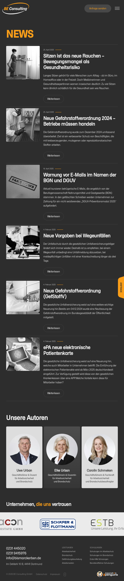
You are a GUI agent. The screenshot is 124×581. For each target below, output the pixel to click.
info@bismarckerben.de (23, 558)
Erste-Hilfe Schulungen (99, 559)
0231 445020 (15, 548)
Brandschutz (67, 555)
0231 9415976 (16, 553)
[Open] (117, 8)
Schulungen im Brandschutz (101, 555)
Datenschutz (41, 574)
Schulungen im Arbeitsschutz (102, 551)
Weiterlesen (53, 98)
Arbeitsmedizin (68, 563)
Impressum (55, 574)
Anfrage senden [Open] (97, 8)
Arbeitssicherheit (68, 551)
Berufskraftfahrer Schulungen (102, 563)
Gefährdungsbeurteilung (72, 559)
